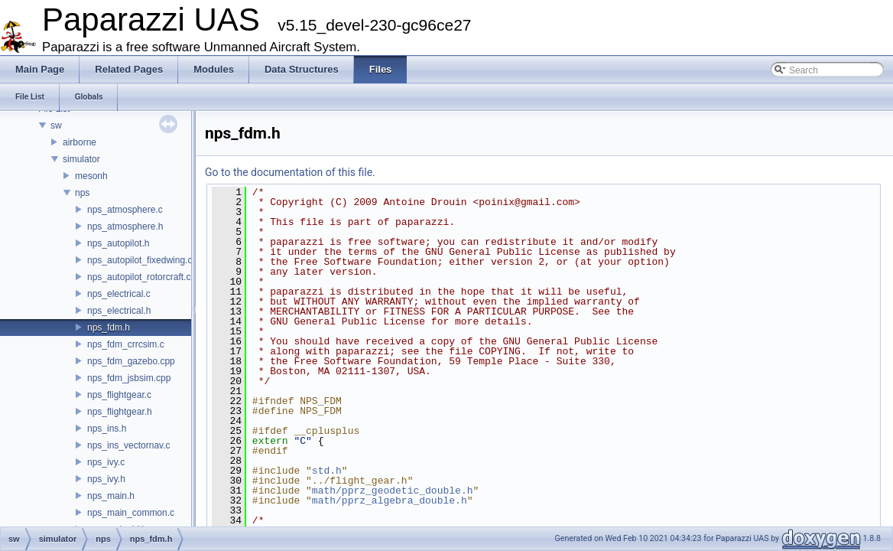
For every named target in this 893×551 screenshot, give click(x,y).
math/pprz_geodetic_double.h (392, 490)
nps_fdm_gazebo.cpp (131, 361)
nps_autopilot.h (118, 243)
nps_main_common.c (130, 512)
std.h (327, 471)
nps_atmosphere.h (125, 226)
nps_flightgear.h (119, 411)
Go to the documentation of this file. (290, 172)
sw (56, 125)
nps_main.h (111, 496)
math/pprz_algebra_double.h (389, 500)
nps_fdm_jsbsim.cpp (128, 378)
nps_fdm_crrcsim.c (125, 344)
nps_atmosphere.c (125, 209)
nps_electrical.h (119, 310)
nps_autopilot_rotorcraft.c (138, 277)
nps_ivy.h (106, 479)
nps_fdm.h (108, 327)
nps (82, 192)
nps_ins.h (106, 428)
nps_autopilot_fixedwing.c (139, 260)
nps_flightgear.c (119, 395)
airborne (79, 142)
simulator (81, 159)
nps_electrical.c (119, 294)
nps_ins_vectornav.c (128, 445)
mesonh (91, 176)
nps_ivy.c (106, 462)
